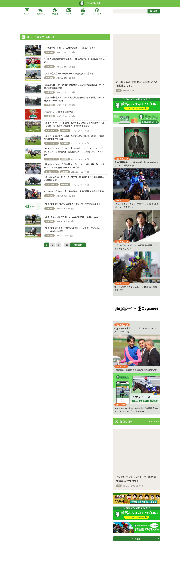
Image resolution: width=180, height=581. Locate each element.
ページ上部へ (136, 539)
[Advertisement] (90, 24)
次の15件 (78, 245)
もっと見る (153, 421)
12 (67, 244)
